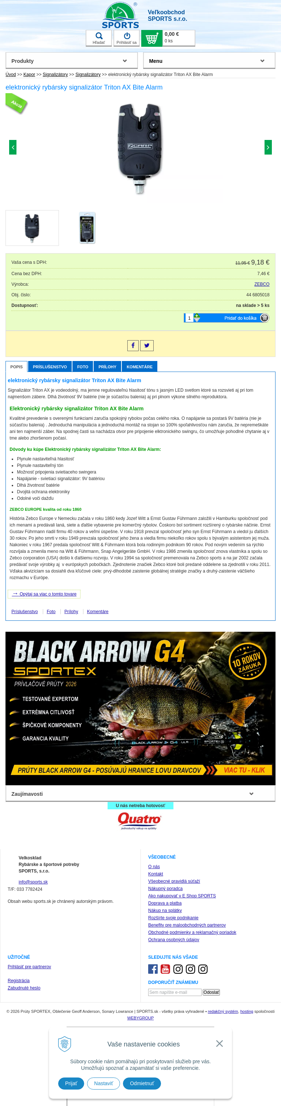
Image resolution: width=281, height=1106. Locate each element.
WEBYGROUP (140, 1018)
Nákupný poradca (165, 888)
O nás (154, 866)
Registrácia (19, 980)
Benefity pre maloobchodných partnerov (187, 925)
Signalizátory (55, 74)
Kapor (29, 74)
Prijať (71, 1083)
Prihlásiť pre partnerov (29, 966)
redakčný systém (223, 1011)
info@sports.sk (33, 882)
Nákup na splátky (165, 910)
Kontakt (155, 874)
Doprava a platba (164, 903)
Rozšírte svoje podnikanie (173, 917)
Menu (155, 61)
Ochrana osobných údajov (173, 939)
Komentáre (140, 367)
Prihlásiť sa (127, 38)
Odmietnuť (142, 1083)
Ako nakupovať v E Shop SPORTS (182, 895)
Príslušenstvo (50, 367)
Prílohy (107, 367)
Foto (82, 367)
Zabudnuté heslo (24, 988)
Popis (16, 367)
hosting (246, 1011)
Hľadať (99, 38)
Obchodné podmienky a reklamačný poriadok (192, 932)
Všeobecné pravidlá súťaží (174, 881)
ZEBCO (261, 284)
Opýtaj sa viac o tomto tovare (44, 593)
